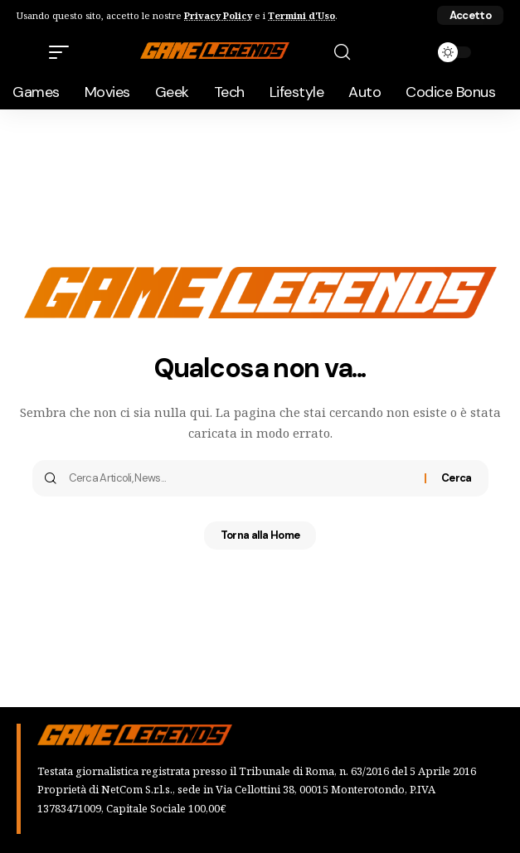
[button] (470, 15)
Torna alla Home (260, 535)
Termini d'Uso (301, 15)
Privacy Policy (218, 15)
